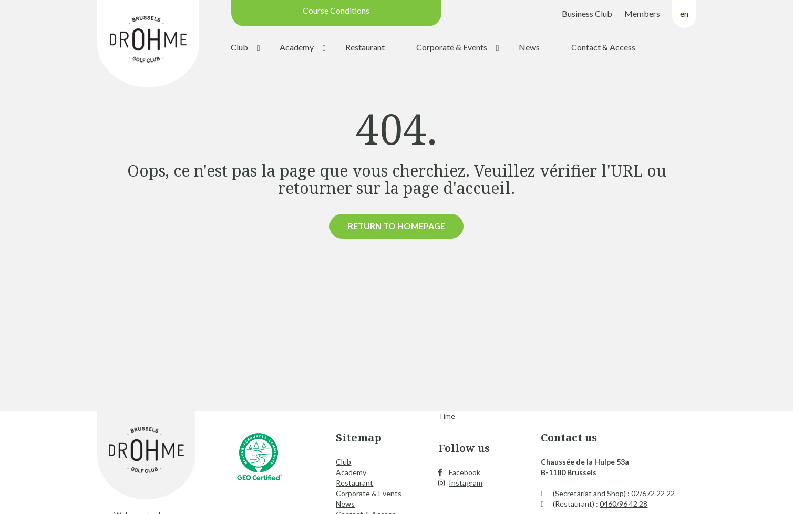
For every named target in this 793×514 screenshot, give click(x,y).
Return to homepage (396, 226)
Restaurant (365, 47)
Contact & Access (603, 47)
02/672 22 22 (653, 493)
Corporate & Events (451, 47)
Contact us (569, 437)
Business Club (587, 13)
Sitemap (359, 437)
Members (642, 13)
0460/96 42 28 (623, 503)
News (529, 47)
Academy (297, 47)
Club (239, 47)
